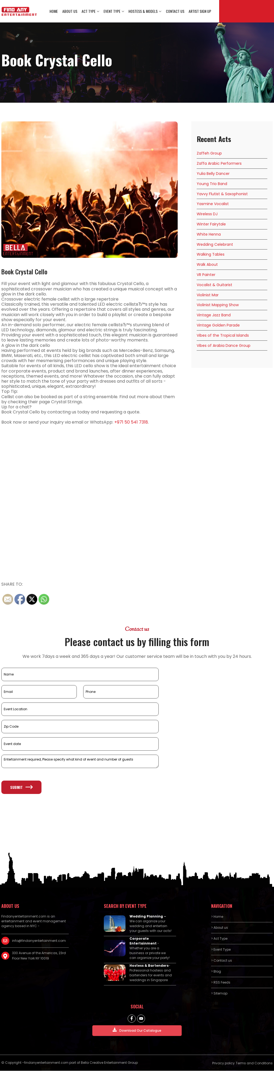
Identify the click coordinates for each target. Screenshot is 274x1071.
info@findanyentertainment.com (39, 941)
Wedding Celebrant (215, 244)
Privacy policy (223, 1063)
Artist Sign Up (200, 11)
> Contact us (221, 960)
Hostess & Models (143, 11)
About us (70, 11)
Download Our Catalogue (137, 1030)
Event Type (112, 11)
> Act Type (219, 938)
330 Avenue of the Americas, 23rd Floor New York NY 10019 (39, 956)
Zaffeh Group (209, 153)
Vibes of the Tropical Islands (223, 335)
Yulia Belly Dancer (213, 173)
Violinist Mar (208, 295)
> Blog (216, 971)
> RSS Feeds (220, 982)
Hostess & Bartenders (149, 965)
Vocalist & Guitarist (214, 285)
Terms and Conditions (254, 1063)
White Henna (209, 234)
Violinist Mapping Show (218, 305)
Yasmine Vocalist (213, 204)
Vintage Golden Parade (218, 325)
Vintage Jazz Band (214, 315)
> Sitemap (219, 993)
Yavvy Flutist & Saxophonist (222, 194)
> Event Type (221, 949)
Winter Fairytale (211, 224)
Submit (21, 787)
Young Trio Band (212, 184)
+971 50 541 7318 (131, 422)
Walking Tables (210, 254)
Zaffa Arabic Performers (219, 163)
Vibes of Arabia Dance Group (223, 345)
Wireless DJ (207, 214)
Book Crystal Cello (24, 272)
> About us (219, 928)
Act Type (89, 11)
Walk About (207, 264)
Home (54, 11)
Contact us (175, 11)
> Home (217, 917)
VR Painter (206, 275)
